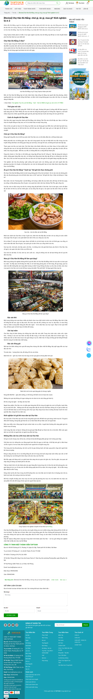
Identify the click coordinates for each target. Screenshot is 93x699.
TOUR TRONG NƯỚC (30, 9)
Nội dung (7, 592)
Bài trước (55, 579)
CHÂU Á (77, 635)
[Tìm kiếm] (57, 3)
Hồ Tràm (60, 643)
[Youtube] (13, 625)
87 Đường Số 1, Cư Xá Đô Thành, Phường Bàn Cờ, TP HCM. (13, 648)
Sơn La (28, 661)
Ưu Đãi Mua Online (63, 658)
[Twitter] (9, 625)
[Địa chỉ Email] (68, 625)
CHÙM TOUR (62, 645)
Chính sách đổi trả (31, 682)
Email (38, 607)
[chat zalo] (89, 349)
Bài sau (63, 579)
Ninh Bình (28, 645)
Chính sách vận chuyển (32, 679)
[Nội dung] (35, 599)
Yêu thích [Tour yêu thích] (80, 3)
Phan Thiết (45, 635)
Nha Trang (45, 637)
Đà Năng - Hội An (47, 648)
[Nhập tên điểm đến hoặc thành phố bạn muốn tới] (40, 3)
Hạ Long (28, 637)
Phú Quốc (61, 640)
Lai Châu (28, 648)
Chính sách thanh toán (32, 684)
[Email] (52, 611)
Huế (43, 655)
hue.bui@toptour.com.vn (15, 669)
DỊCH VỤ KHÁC (68, 9)
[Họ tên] (19, 611)
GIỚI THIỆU (18, 9)
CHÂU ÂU (77, 637)
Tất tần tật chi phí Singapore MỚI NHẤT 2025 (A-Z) (83, 26)
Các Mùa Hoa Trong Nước (64, 666)
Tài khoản (70, 3)
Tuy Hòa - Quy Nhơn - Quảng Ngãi (48, 652)
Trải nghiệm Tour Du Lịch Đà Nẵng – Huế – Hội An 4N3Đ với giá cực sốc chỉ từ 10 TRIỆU (37, 103)
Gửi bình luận (10, 615)
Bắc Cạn (28, 666)
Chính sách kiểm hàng (32, 687)
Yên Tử (28, 669)
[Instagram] (16, 625)
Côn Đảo (60, 637)
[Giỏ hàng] (87, 3)
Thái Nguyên (29, 664)
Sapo (69, 691)
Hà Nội (28, 635)
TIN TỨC (78, 9)
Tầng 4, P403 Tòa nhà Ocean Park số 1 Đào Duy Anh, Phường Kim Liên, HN (13, 660)
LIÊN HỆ (85, 9)
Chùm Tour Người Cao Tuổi (64, 662)
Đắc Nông (45, 645)
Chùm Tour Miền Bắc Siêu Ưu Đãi (64, 649)
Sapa (27, 640)
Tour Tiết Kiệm (62, 655)
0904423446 (14, 671)
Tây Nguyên (45, 643)
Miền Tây (61, 635)
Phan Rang (45, 661)
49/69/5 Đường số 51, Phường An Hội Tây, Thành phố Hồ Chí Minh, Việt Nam (14, 641)
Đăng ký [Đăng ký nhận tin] (85, 625)
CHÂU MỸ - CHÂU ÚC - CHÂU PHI (81, 641)
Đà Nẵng (49, 526)
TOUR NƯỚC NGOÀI (45, 9)
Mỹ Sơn (44, 658)
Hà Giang (28, 643)
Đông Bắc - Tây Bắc (64, 653)
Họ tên (6, 607)
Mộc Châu (29, 653)
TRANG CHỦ (8, 9)
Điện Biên (28, 658)
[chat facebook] (89, 343)
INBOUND (57, 9)
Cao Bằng (28, 656)
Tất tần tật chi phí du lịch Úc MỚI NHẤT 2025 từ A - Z (83, 34)
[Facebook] (5, 625)
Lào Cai (28, 650)
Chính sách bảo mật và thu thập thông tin (32, 676)
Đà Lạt (44, 640)
